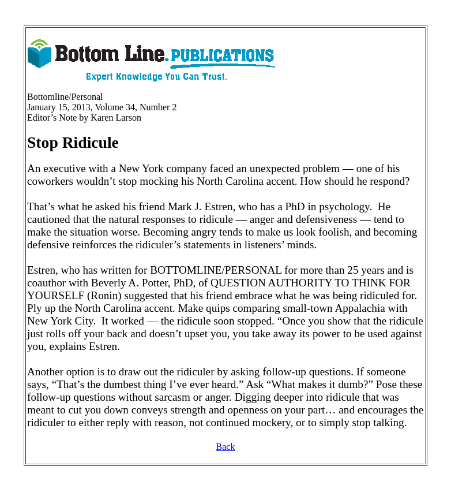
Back (225, 447)
